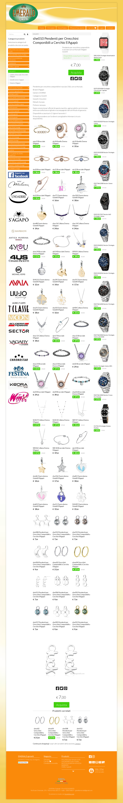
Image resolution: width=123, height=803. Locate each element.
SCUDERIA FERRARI (16, 124)
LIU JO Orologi (14, 137)
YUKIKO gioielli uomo (16, 91)
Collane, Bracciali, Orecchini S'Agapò (19, 75)
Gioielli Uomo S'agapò (17, 80)
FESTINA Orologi (14, 159)
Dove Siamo (62, 28)
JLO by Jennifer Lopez (16, 104)
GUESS (11, 150)
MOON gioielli (13, 101)
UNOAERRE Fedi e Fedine (18, 55)
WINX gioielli (13, 117)
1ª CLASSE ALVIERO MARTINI (16, 154)
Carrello (92, 28)
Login (102, 28)
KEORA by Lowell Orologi (17, 162)
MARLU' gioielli (14, 66)
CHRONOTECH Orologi (17, 147)
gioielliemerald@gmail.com (83, 790)
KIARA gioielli (13, 114)
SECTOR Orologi (14, 127)
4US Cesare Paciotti (15, 88)
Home (41, 28)
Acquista (76, 72)
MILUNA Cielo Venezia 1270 (16, 50)
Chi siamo (50, 28)
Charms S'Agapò (15, 83)
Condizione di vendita (51, 763)
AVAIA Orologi (13, 140)
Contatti (110, 28)
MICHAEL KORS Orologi (17, 130)
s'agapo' (78, 744)
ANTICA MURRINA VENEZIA (15, 59)
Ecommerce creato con (61, 794)
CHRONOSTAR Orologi (17, 144)
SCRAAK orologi (14, 168)
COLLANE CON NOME (17, 98)
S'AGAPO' (36, 34)
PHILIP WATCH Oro (16, 121)
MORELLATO (13, 94)
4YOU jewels (13, 107)
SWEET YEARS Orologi (16, 165)
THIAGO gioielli (14, 111)
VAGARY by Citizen (15, 134)
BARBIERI (12, 63)
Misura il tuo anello (77, 28)
